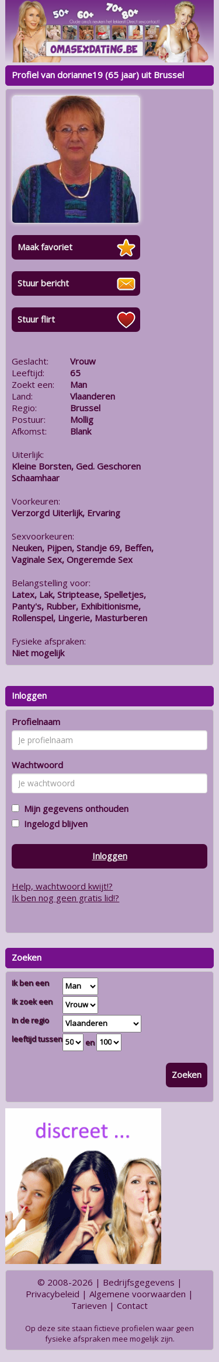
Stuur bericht (43, 283)
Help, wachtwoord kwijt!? (62, 886)
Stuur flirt (36, 319)
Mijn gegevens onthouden (73, 808)
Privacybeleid (52, 1294)
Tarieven (89, 1305)
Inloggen (109, 856)
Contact (132, 1305)
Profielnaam (36, 721)
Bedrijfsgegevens (139, 1282)
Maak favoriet (45, 247)
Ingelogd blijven (53, 823)
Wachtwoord (37, 765)
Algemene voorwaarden (137, 1294)
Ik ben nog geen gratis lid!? (65, 898)
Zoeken (186, 1074)
